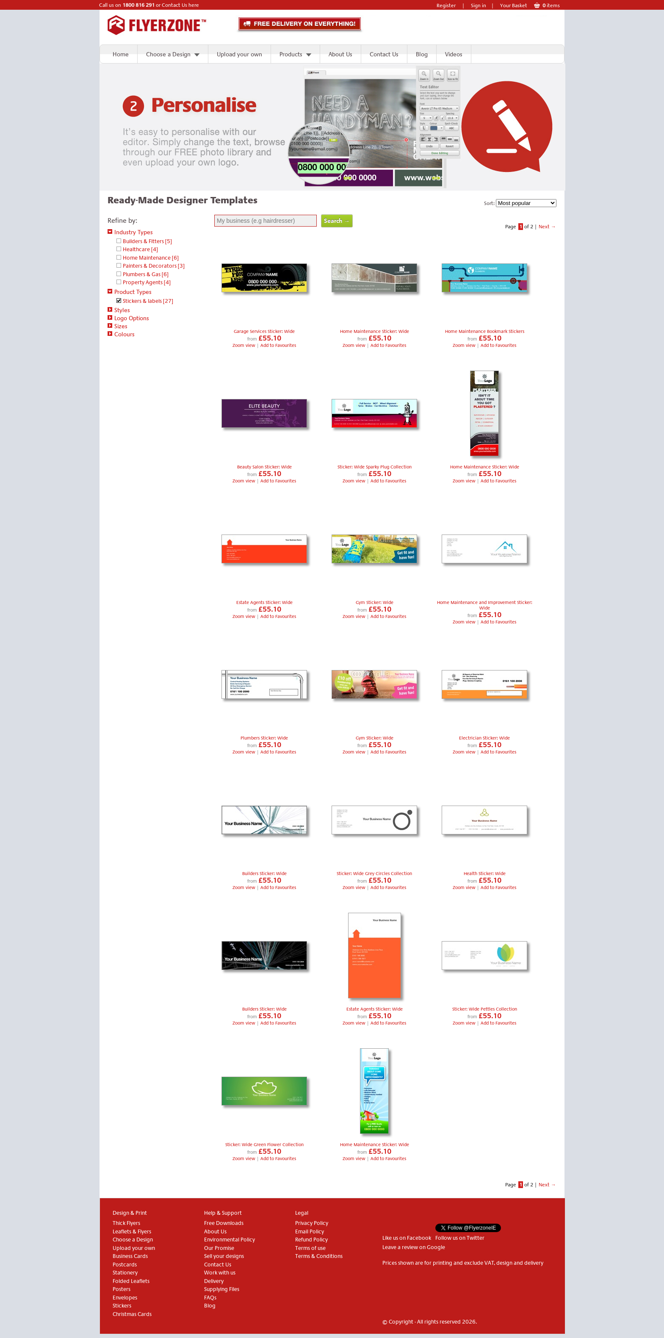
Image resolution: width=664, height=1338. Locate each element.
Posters (121, 1289)
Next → (547, 227)
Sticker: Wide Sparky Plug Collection (375, 467)
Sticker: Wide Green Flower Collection (264, 1144)
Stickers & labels (148, 301)
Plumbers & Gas (146, 274)
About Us (340, 54)
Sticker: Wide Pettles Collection (484, 1009)
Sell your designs (224, 1256)
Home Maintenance (151, 257)
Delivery (214, 1281)
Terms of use (310, 1248)
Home (121, 54)
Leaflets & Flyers (132, 1231)
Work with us (219, 1272)
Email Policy (309, 1231)
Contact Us (384, 54)
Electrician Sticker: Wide (484, 738)
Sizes (117, 326)
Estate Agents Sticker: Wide (264, 602)
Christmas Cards (132, 1314)
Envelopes (125, 1297)
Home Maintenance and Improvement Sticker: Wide (484, 605)
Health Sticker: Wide (485, 873)
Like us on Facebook (406, 1237)
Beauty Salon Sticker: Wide (264, 467)
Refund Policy (311, 1239)
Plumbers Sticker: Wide (264, 738)
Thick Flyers (126, 1223)
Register (446, 5)
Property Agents (147, 282)
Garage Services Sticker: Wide (264, 331)
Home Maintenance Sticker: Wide (374, 331)
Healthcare (140, 249)
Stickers (122, 1305)
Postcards (125, 1264)
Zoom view (244, 345)
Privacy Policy (311, 1223)
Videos (453, 54)
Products (290, 54)
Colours (121, 334)
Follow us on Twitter (459, 1237)
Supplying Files (221, 1289)
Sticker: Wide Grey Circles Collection (374, 873)
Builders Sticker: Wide (264, 873)
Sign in (478, 5)
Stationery (125, 1272)
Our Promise (219, 1248)
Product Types (130, 292)
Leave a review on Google (413, 1247)
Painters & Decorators (154, 265)
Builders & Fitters (147, 241)
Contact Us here (180, 5)
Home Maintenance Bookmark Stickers (484, 331)
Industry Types (130, 232)
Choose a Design (168, 54)
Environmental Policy (229, 1239)
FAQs (210, 1297)
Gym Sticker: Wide (374, 602)
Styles (119, 310)
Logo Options (128, 318)
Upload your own (239, 54)
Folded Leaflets (131, 1281)
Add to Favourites (278, 345)
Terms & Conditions (319, 1256)
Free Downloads (223, 1223)
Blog (422, 54)
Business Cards (130, 1256)
